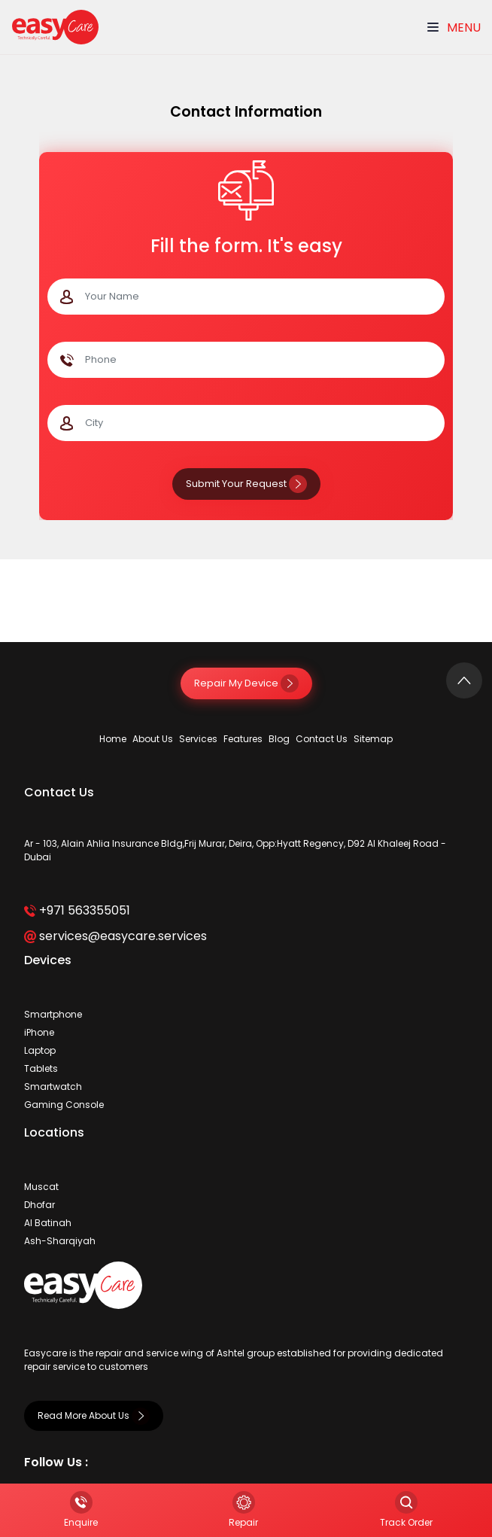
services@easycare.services (115, 936)
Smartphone (53, 1014)
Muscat (41, 1186)
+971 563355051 (77, 910)
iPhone (39, 1032)
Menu (454, 27)
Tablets (41, 1068)
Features (243, 738)
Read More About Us (94, 1415)
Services (198, 738)
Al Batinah (47, 1222)
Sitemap (373, 738)
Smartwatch (53, 1086)
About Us (152, 738)
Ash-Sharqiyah (60, 1240)
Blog (279, 738)
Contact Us (322, 738)
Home (112, 738)
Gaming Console (64, 1104)
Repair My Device (246, 683)
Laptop (40, 1050)
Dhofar (39, 1204)
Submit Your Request (246, 483)
